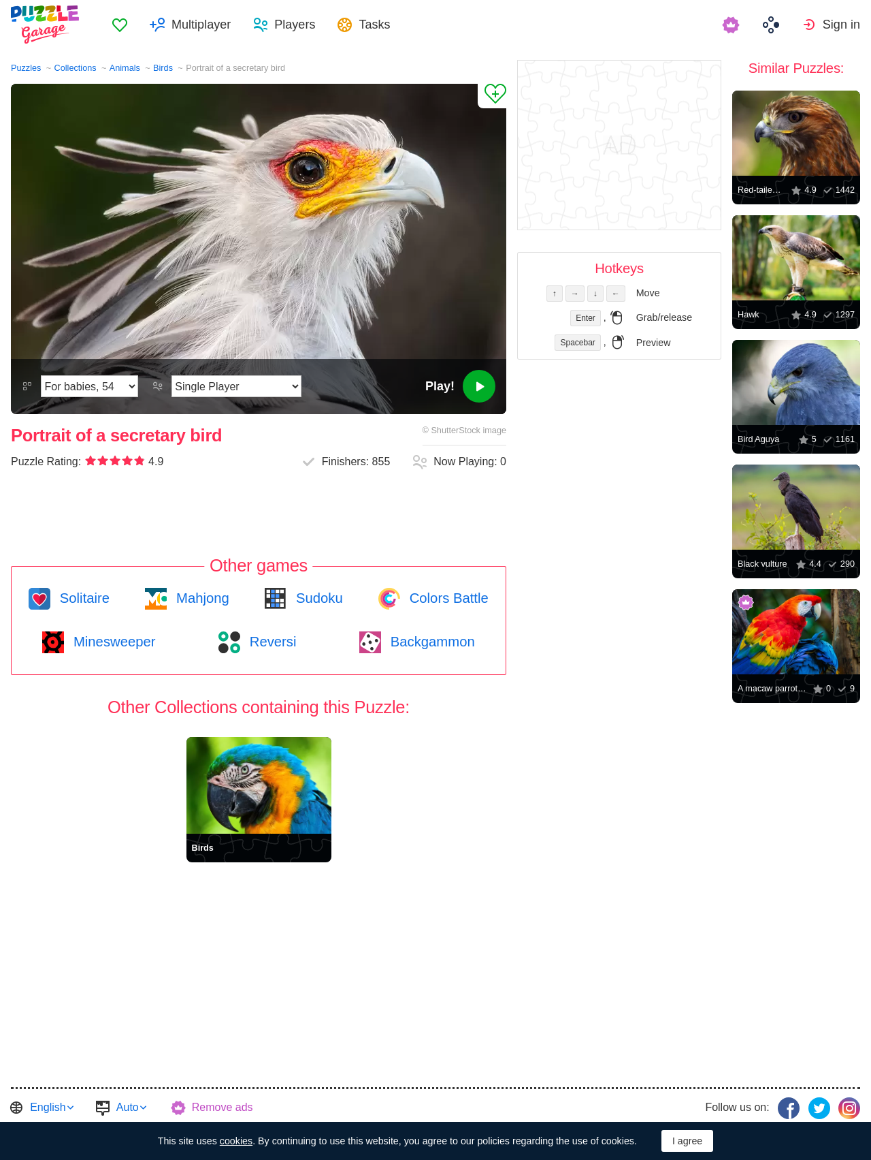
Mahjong (200, 598)
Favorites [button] (120, 24)
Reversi (271, 641)
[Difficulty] (89, 386)
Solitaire (83, 598)
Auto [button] (127, 1107)
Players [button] (294, 24)
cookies (236, 1140)
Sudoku (317, 598)
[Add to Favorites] (492, 96)
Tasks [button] (374, 24)
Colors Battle (447, 598)
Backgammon (431, 641)
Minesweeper (112, 641)
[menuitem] (120, 24)
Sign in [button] (841, 24)
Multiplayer (201, 24)
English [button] (47, 1107)
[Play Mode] (236, 386)
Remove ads (222, 1107)
